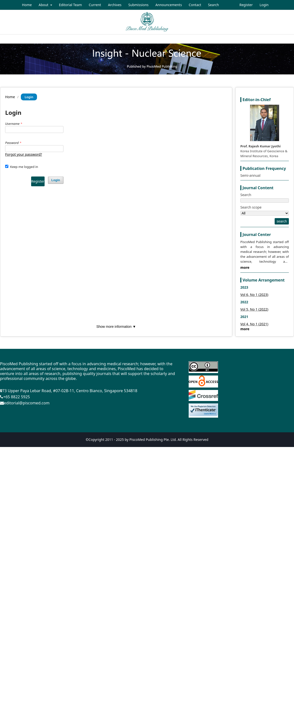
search (282, 221)
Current (95, 4)
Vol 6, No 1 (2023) (254, 294)
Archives (115, 4)
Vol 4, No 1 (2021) (254, 324)
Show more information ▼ (116, 327)
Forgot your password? (23, 154)
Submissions (138, 4)
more (244, 267)
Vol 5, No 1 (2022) (254, 309)
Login (264, 4)
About (44, 4)
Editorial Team (70, 4)
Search (213, 4)
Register (246, 4)
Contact (195, 4)
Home (27, 4)
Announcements (168, 4)
